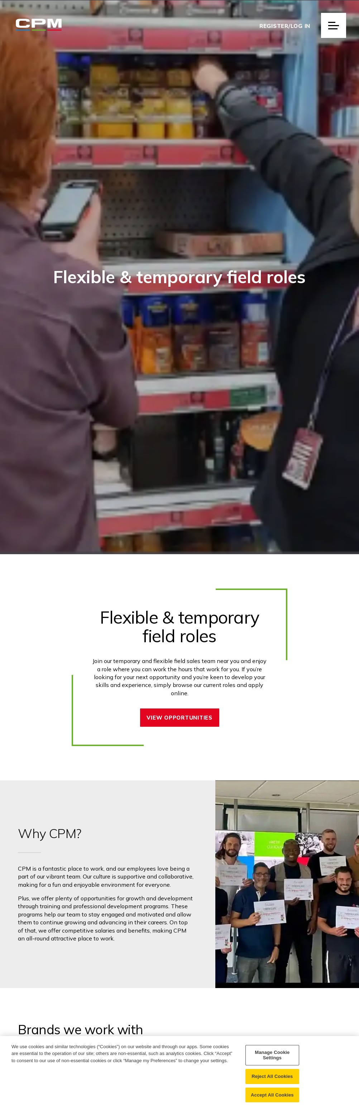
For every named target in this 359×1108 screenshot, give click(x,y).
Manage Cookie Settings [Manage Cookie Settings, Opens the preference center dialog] (272, 1061)
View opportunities (179, 717)
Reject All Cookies (272, 1082)
